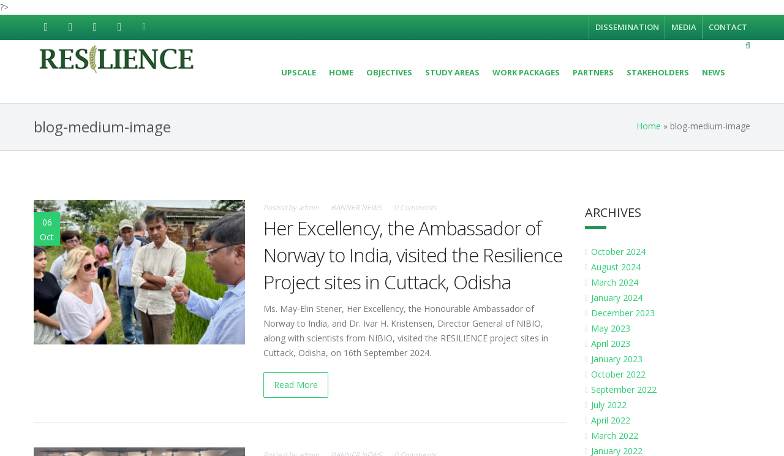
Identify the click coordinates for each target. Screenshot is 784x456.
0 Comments (415, 207)
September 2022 (625, 389)
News (713, 72)
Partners (593, 72)
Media (683, 26)
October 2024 (619, 251)
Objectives (389, 72)
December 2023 (624, 313)
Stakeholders (658, 72)
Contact (728, 26)
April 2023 (611, 343)
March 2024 (615, 282)
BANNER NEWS (356, 207)
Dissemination (627, 26)
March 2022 (615, 435)
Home (341, 72)
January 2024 (618, 297)
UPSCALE (298, 72)
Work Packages (526, 72)
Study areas (452, 72)
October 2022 (619, 374)
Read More (296, 384)
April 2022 (611, 420)
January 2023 (618, 359)
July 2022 (610, 405)
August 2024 (617, 267)
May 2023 (611, 328)
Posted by (291, 207)
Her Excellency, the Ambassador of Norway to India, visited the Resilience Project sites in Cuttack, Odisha (412, 255)
